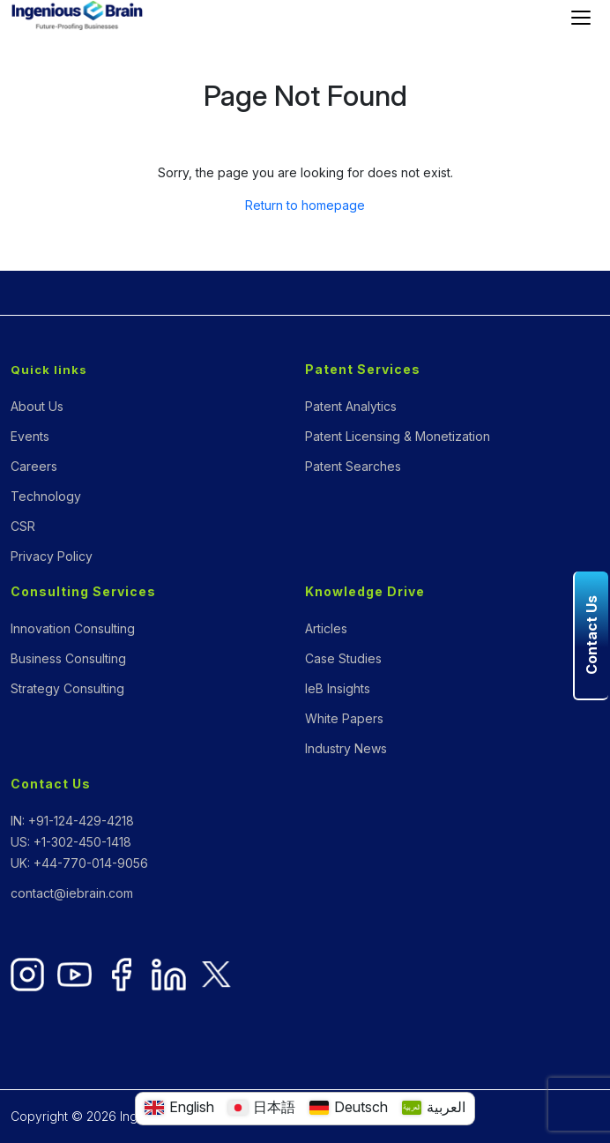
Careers (34, 466)
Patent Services (362, 369)
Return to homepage (305, 205)
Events (30, 436)
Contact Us (51, 783)
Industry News (346, 748)
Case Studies (343, 658)
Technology (46, 496)
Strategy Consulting (67, 688)
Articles (326, 628)
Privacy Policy (52, 556)
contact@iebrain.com (72, 892)
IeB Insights (337, 688)
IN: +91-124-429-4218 (72, 820)
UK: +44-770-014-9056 (79, 862)
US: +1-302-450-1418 (71, 841)
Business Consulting (68, 658)
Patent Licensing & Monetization (397, 436)
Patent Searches (353, 466)
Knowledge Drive (365, 591)
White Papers (344, 718)
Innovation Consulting (73, 628)
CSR (23, 526)
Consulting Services (83, 591)
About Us (37, 406)
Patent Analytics (351, 406)
